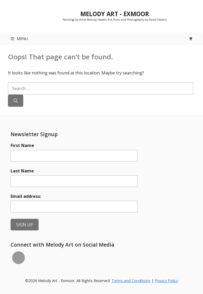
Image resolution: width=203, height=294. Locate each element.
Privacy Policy (166, 280)
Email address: (26, 196)
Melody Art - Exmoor (114, 14)
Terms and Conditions (131, 280)
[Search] (15, 101)
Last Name (22, 171)
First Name (22, 145)
